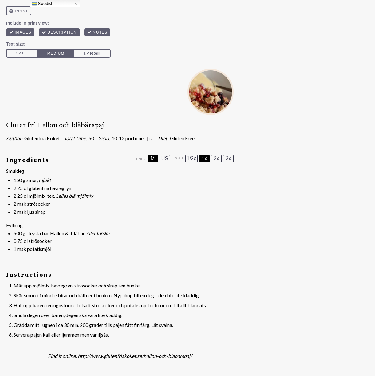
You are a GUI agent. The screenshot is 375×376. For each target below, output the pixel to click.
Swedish (42, 3)
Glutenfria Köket (42, 138)
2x (216, 158)
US (164, 158)
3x (228, 158)
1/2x (191, 158)
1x (204, 158)
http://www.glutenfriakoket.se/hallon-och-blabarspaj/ (135, 356)
